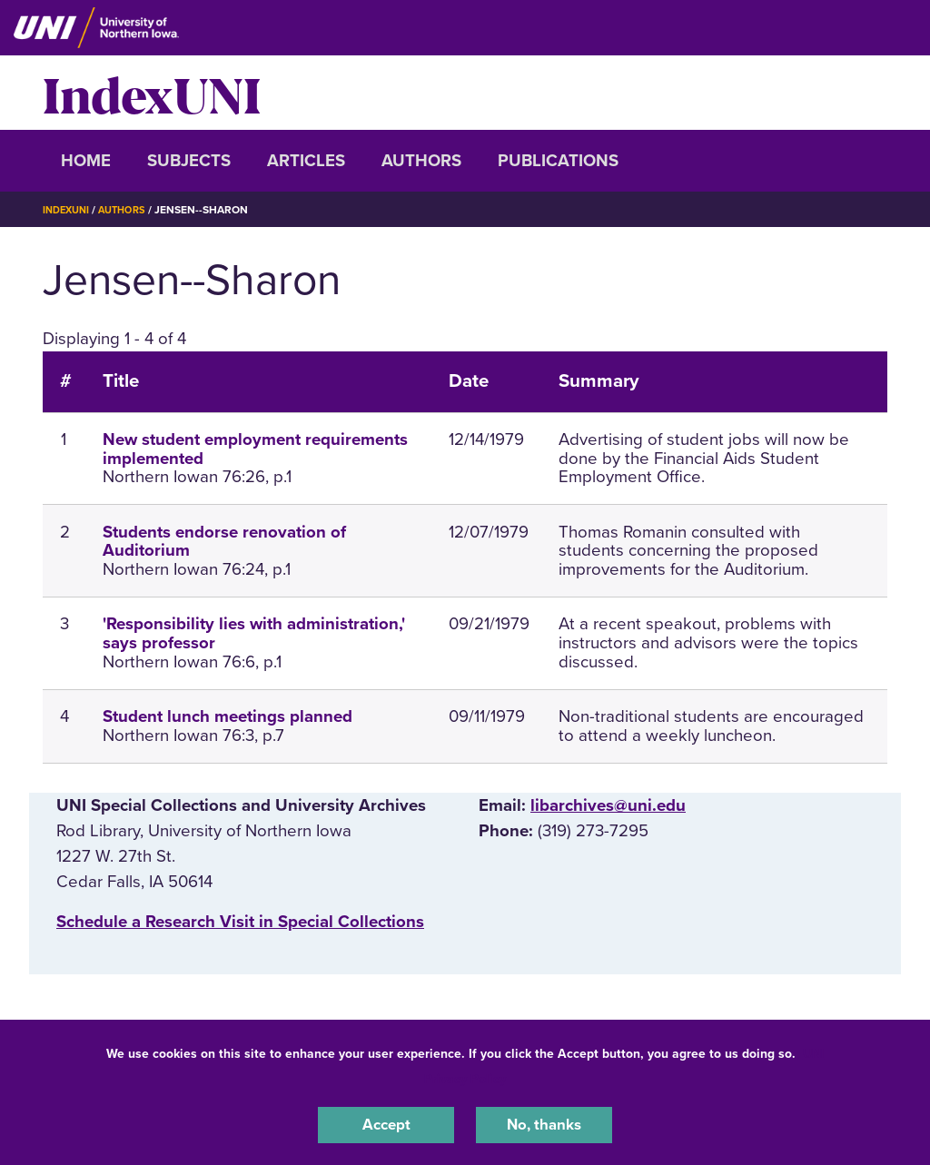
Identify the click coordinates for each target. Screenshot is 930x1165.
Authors (421, 161)
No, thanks (544, 1123)
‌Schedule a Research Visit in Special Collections (240, 922)
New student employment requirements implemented (255, 449)
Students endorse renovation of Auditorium (224, 541)
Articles (306, 161)
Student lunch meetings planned (227, 716)
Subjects (189, 161)
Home (86, 161)
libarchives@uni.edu (608, 805)
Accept (386, 1123)
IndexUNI (152, 92)
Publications (558, 161)
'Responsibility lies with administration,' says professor (254, 633)
